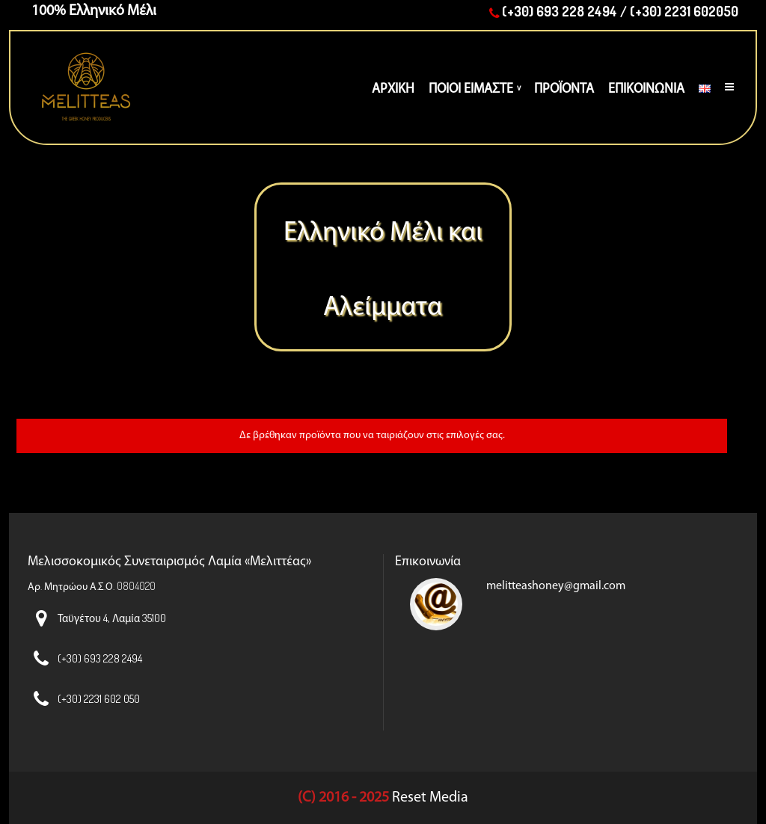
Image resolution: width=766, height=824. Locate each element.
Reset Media (430, 797)
